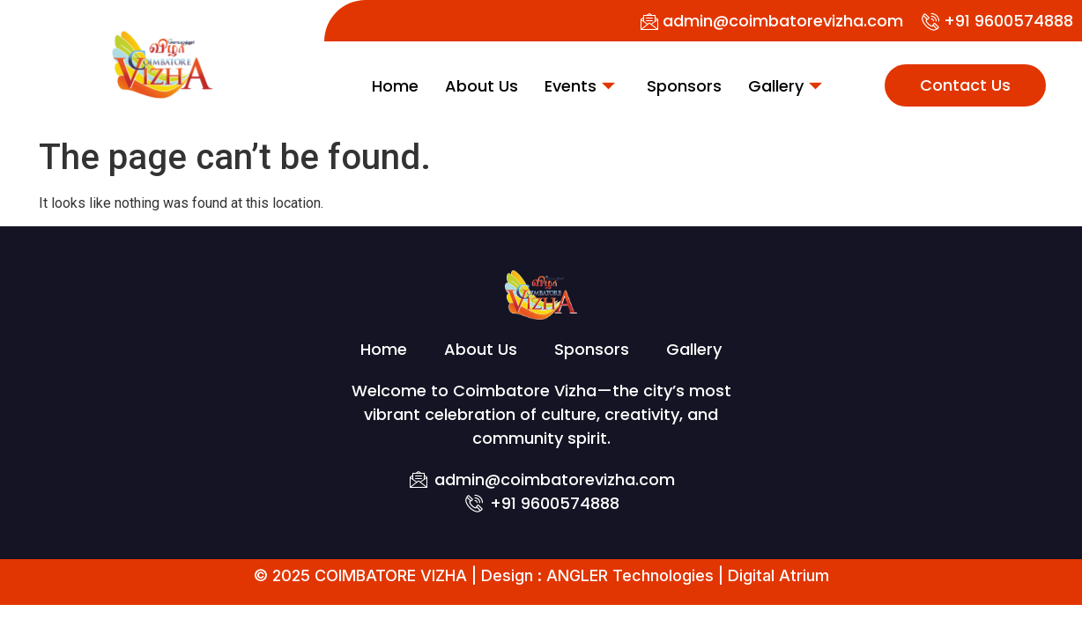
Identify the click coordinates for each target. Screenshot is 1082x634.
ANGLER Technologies (630, 575)
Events (580, 86)
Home (395, 86)
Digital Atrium (778, 575)
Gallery (785, 86)
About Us (481, 86)
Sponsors (684, 86)
